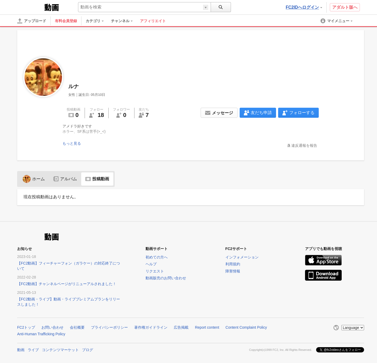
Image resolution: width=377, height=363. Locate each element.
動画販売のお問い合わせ (166, 278)
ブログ (87, 350)
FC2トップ (26, 327)
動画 (21, 350)
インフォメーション (242, 257)
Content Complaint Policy (246, 327)
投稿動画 (97, 179)
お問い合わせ (52, 327)
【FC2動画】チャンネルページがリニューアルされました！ (66, 284)
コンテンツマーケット (60, 350)
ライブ (33, 350)
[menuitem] (97, 20)
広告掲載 (181, 327)
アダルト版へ (344, 7)
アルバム (65, 179)
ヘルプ (151, 264)
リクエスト (155, 271)
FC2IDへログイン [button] (304, 7)
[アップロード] (31, 20)
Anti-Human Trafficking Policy (41, 334)
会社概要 (77, 327)
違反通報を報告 (304, 145)
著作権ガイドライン (150, 327)
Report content (207, 327)
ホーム (34, 179)
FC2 (30, 7)
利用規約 (232, 264)
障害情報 (232, 271)
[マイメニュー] (337, 20)
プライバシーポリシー (109, 327)
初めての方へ (157, 257)
